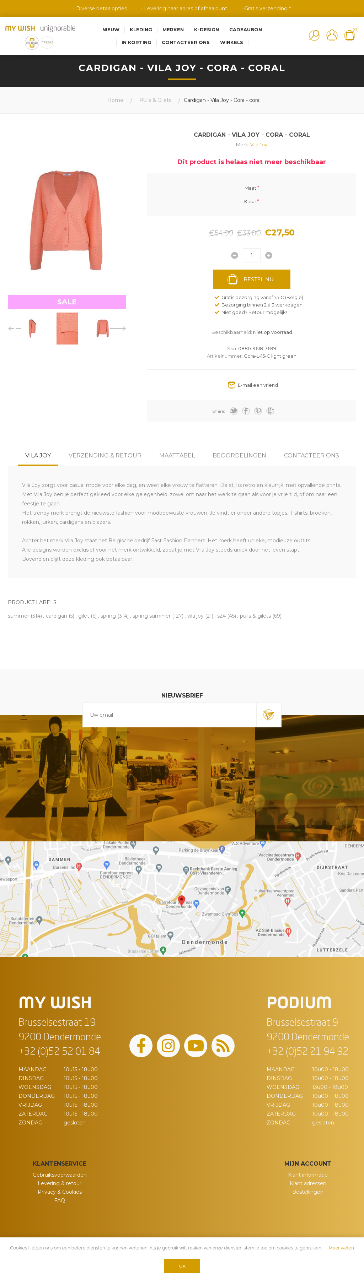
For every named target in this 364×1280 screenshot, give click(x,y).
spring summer (152, 616)
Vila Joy (258, 144)
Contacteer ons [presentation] (311, 455)
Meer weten (341, 1248)
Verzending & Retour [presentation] (105, 455)
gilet (83, 616)
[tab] (38, 455)
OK (182, 1266)
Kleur (250, 201)
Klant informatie (308, 1175)
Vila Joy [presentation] (38, 455)
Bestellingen (307, 1192)
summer (18, 616)
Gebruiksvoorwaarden (60, 1175)
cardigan (56, 616)
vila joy (195, 616)
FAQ (59, 1200)
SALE (67, 302)
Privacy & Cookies (60, 1192)
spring (108, 616)
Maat (250, 187)
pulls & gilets (255, 616)
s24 (221, 616)
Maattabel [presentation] (177, 455)
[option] (31, 328)
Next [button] (118, 328)
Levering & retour (59, 1183)
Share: (218, 411)
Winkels (231, 42)
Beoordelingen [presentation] (239, 455)
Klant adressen (308, 1183)
